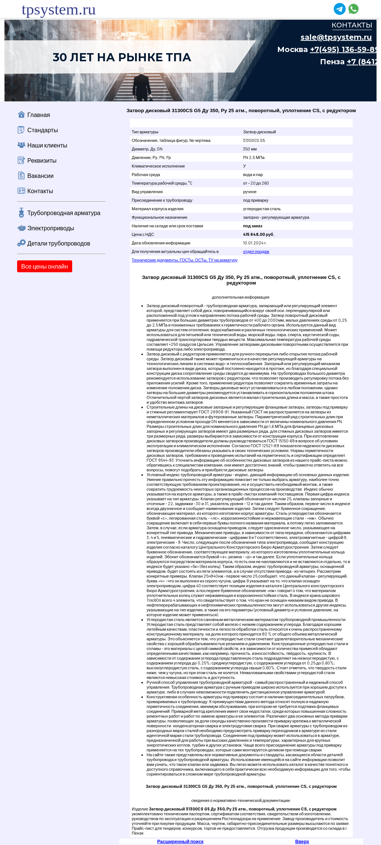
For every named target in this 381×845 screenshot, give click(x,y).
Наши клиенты (47, 145)
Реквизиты (42, 160)
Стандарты (43, 129)
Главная (39, 114)
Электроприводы (51, 227)
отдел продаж (256, 251)
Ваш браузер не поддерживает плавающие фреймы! (190, 60)
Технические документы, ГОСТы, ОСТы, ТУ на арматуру (185, 259)
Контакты (40, 190)
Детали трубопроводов (59, 243)
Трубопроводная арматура (64, 212)
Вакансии (41, 175)
